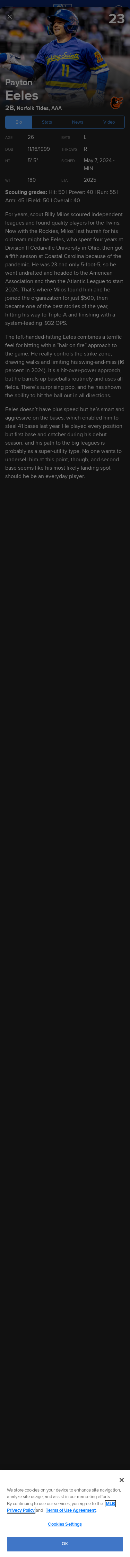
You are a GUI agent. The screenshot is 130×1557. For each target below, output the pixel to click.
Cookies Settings (65, 1524)
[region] (65, 1513)
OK (65, 1544)
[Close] (121, 1480)
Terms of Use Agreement (71, 1510)
